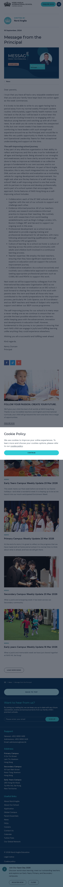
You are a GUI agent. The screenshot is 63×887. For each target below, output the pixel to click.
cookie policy (16, 446)
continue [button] (32, 453)
